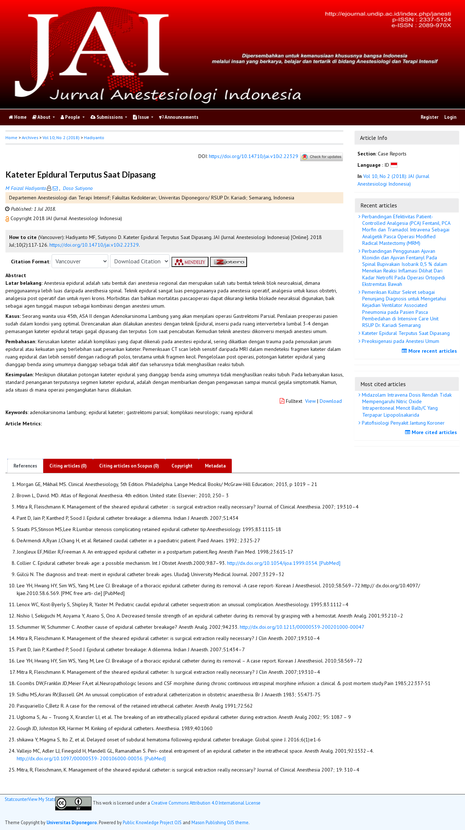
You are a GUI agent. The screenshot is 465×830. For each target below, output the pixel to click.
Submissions (107, 117)
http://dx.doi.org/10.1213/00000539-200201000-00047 (302, 627)
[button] (8, 218)
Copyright (182, 466)
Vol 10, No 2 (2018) (61, 137)
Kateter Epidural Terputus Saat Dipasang (405, 333)
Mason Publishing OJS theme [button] (219, 822)
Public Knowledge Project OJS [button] (152, 822)
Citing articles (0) (68, 466)
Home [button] (11, 137)
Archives (30, 137)
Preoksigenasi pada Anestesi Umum (399, 341)
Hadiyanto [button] (94, 137)
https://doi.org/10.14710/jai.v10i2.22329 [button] (94, 245)
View (310, 401)
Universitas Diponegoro (71, 822)
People (71, 117)
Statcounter (16, 799)
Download (331, 401)
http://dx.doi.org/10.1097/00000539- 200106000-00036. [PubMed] (91, 758)
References (25, 466)
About (42, 117)
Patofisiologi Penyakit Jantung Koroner (402, 423)
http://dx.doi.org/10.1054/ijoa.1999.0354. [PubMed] (283, 563)
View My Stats (41, 799)
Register (429, 117)
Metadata (215, 466)
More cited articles (432, 432)
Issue (141, 117)
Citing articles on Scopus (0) (129, 466)
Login (450, 117)
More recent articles (430, 351)
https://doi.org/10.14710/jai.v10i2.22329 (253, 156)
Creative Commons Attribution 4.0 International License (205, 803)
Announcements (178, 117)
